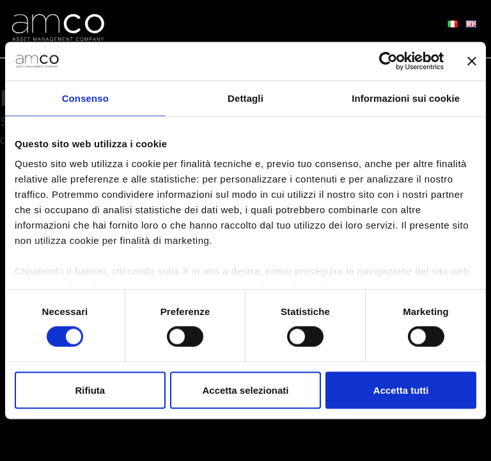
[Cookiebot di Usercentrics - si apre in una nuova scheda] (388, 60)
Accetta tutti (401, 390)
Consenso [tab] (85, 97)
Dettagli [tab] (245, 97)
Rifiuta (90, 390)
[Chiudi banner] (471, 60)
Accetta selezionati (245, 390)
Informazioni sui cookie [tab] (406, 97)
